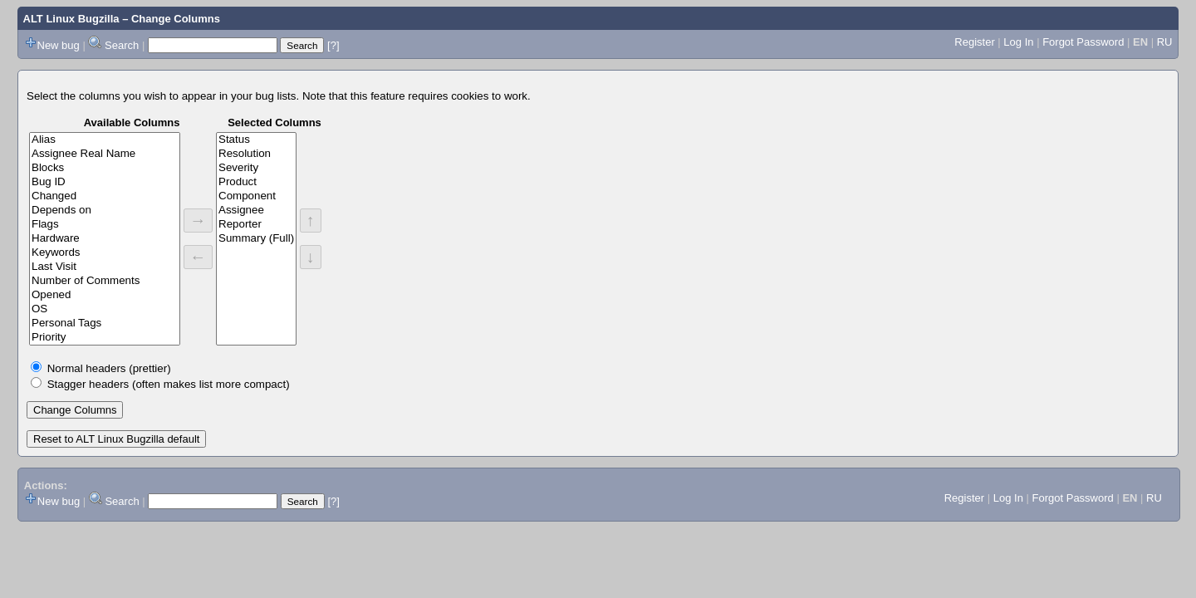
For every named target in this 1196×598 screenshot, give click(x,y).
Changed (104, 196)
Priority (104, 338)
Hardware (104, 239)
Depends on (104, 210)
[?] (333, 45)
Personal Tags (104, 323)
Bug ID (104, 182)
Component (256, 196)
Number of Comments (104, 281)
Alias (104, 140)
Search (122, 45)
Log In (1018, 42)
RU (1165, 42)
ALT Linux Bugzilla (71, 18)
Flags (104, 225)
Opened (104, 295)
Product (256, 182)
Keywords (104, 253)
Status (256, 140)
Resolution (256, 154)
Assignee (256, 210)
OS (104, 309)
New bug (58, 45)
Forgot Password (1083, 42)
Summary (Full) (256, 239)
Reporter (256, 225)
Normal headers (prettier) (109, 368)
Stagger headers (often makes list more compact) (168, 384)
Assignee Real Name (104, 154)
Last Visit (104, 267)
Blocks (104, 168)
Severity (256, 168)
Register (974, 42)
